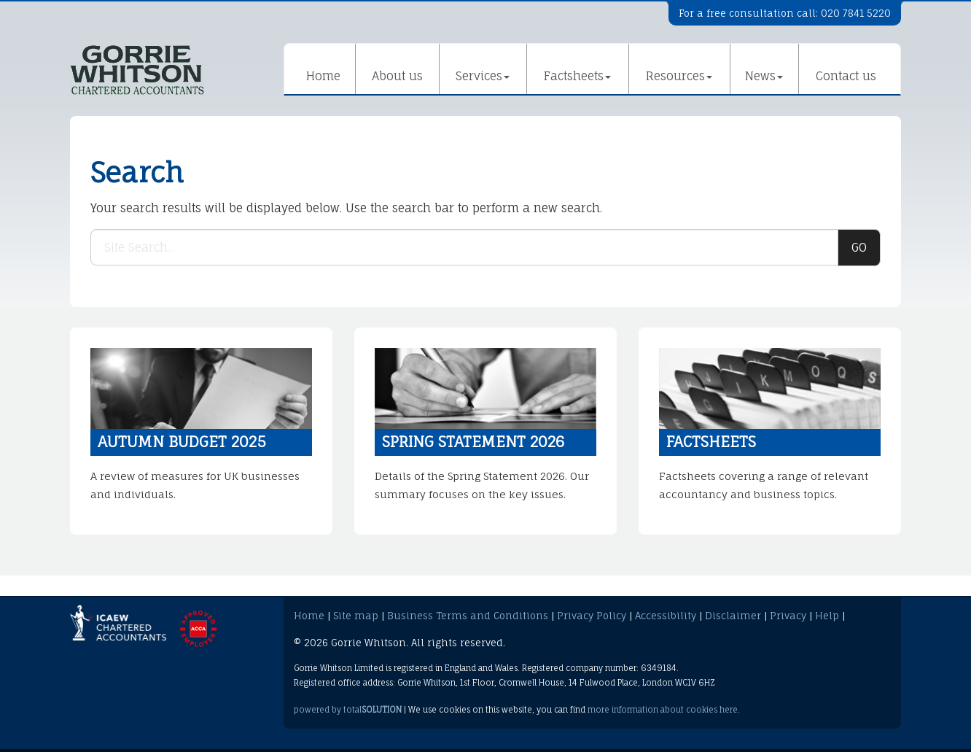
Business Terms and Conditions (467, 615)
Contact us (846, 76)
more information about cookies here (663, 710)
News (764, 76)
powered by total (348, 710)
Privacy (788, 615)
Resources (679, 76)
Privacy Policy (591, 615)
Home (323, 76)
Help (827, 615)
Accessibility (665, 615)
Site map (355, 615)
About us (397, 76)
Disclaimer (733, 615)
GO (859, 247)
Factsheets (577, 76)
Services (483, 76)
